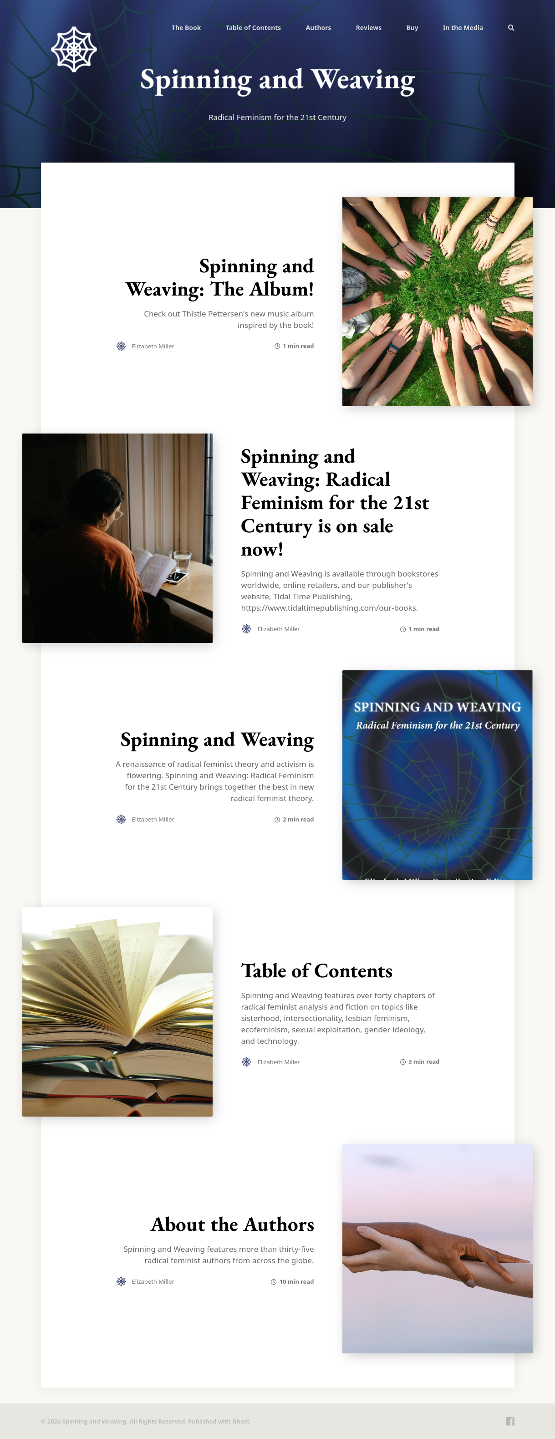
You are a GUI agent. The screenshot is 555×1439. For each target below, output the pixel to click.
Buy (412, 27)
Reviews (369, 27)
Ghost (240, 1421)
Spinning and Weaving (217, 738)
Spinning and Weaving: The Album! (219, 276)
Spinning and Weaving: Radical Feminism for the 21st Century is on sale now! (335, 501)
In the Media (463, 27)
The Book (186, 27)
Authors (318, 27)
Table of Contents (253, 27)
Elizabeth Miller (153, 346)
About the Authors (232, 1223)
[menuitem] (186, 27)
